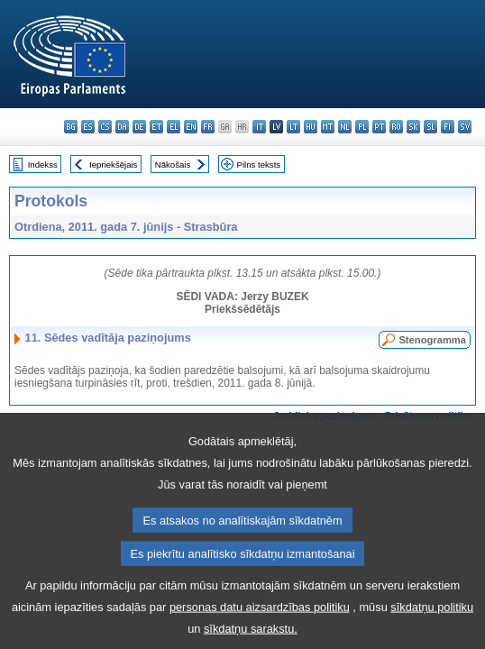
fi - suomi (447, 126)
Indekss (43, 164)
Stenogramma (432, 339)
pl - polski (362, 126)
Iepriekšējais (113, 164)
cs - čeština (105, 126)
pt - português (379, 126)
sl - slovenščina (430, 126)
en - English (190, 126)
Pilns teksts (259, 164)
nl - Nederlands (345, 126)
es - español (88, 126)
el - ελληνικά (173, 126)
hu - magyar (310, 126)
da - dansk (122, 126)
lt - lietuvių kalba (293, 126)
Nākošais (172, 164)
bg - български (71, 126)
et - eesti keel (156, 126)
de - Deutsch (139, 126)
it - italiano (259, 126)
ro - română (396, 126)
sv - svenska (464, 126)
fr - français (208, 126)
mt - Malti (327, 126)
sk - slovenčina (413, 126)
